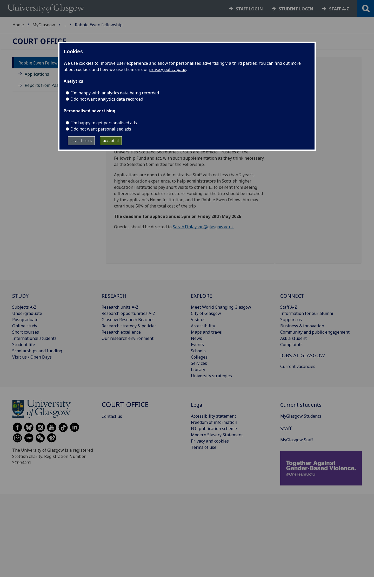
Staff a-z (339, 9)
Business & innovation (302, 326)
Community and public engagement (315, 332)
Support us (291, 319)
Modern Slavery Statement (217, 435)
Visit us (198, 319)
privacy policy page (167, 69)
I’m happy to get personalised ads (104, 123)
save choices (81, 140)
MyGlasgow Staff (296, 440)
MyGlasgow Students (300, 416)
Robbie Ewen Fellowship (42, 63)
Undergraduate (27, 313)
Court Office (75, 25)
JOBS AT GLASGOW (302, 355)
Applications (37, 74)
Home (18, 25)
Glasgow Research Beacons (128, 319)
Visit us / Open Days (32, 357)
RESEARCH (114, 295)
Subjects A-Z (24, 307)
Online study (24, 326)
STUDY (20, 295)
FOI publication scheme (214, 428)
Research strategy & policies (129, 326)
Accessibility (203, 326)
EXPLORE (201, 295)
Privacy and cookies (210, 441)
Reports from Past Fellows (50, 85)
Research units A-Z (120, 307)
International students (34, 338)
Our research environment (127, 338)
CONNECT (292, 295)
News (196, 338)
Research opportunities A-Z (128, 313)
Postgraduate (25, 319)
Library (198, 369)
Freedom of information (214, 422)
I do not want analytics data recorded (107, 99)
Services (199, 363)
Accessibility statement (213, 416)
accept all (111, 140)
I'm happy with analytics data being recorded (115, 93)
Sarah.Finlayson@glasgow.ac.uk (203, 227)
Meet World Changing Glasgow (221, 307)
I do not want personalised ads (101, 129)
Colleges (199, 357)
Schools (198, 351)
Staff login (249, 9)
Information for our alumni (306, 313)
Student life (23, 344)
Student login (296, 9)
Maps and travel (207, 332)
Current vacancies (297, 366)
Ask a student (293, 338)
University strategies (211, 376)
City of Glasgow (206, 313)
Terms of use (203, 447)
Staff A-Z (288, 307)
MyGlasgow (43, 25)
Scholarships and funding (37, 351)
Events (197, 344)
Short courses (25, 332)
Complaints (291, 344)
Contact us (112, 416)
